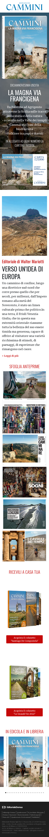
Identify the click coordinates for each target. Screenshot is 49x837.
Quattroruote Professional (20, 817)
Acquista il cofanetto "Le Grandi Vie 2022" (24, 712)
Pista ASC (6, 817)
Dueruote (12, 815)
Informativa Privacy (9, 833)
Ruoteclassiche (23, 815)
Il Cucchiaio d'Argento (36, 812)
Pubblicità (35, 817)
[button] (10, 355)
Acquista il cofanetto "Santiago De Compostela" (24, 639)
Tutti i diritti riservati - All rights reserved (29, 830)
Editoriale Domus (9, 812)
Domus (5, 815)
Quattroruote (21, 812)
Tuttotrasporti (35, 815)
